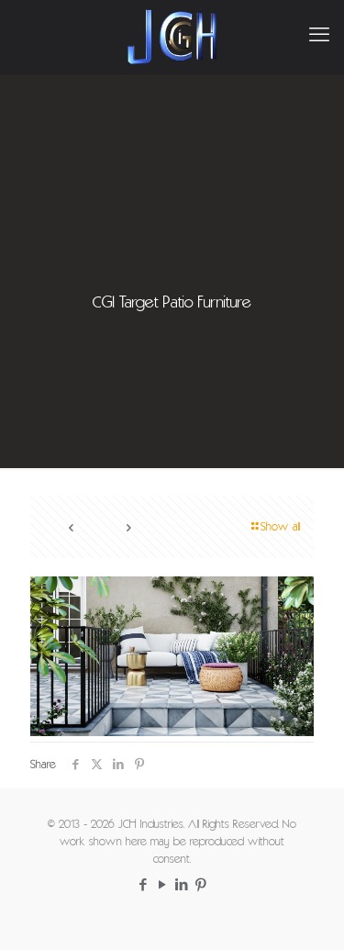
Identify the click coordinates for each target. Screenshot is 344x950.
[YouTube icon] (163, 886)
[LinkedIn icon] (182, 886)
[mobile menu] (319, 36)
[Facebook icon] (143, 886)
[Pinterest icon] (201, 886)
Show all (274, 527)
